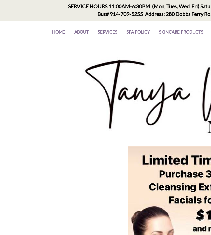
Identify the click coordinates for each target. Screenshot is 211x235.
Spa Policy (138, 32)
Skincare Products (181, 32)
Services (107, 32)
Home (58, 32)
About (81, 32)
